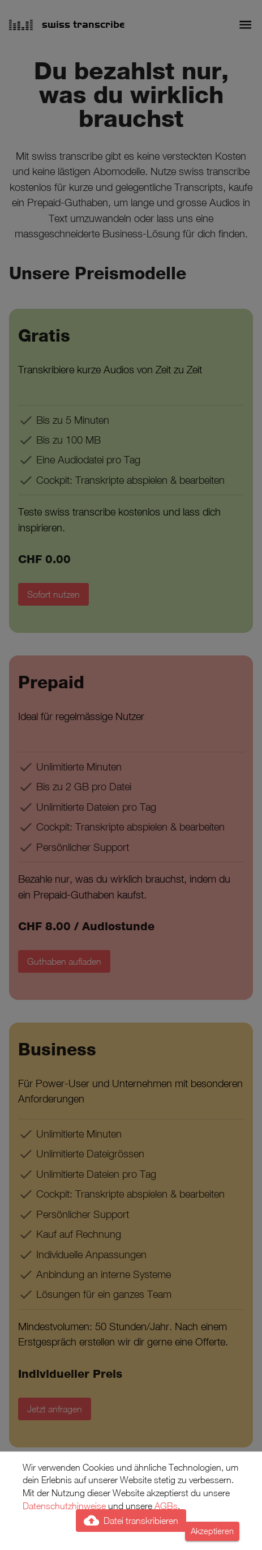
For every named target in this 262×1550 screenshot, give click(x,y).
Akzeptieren (212, 1531)
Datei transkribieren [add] (131, 1520)
